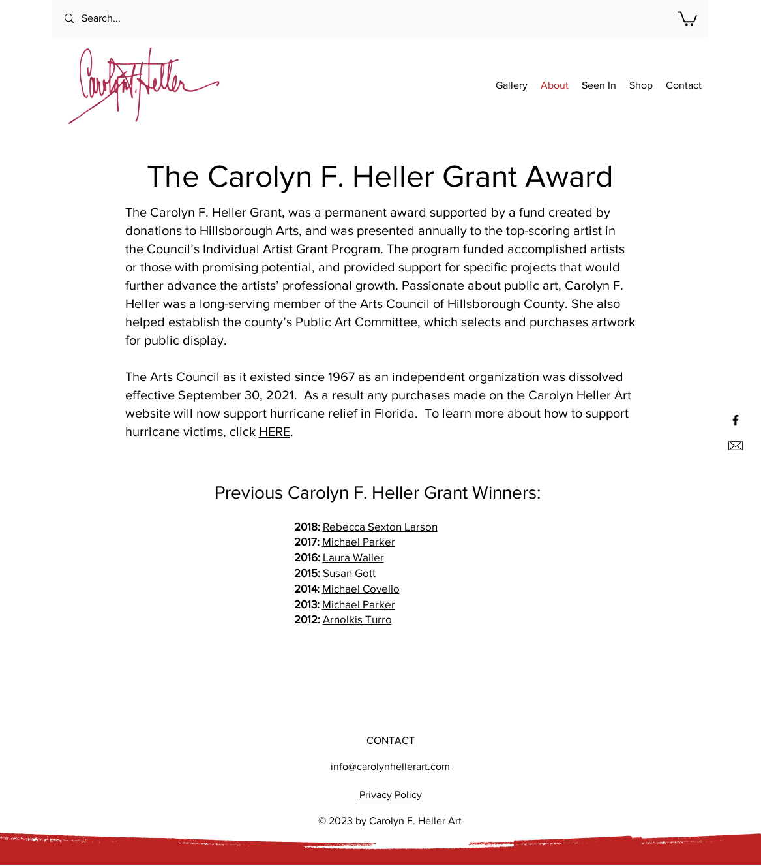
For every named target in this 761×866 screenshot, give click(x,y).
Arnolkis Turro (357, 619)
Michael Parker (358, 541)
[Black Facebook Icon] (735, 420)
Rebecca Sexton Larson (380, 526)
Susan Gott (349, 572)
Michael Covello (361, 588)
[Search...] (117, 18)
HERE (274, 431)
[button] (687, 18)
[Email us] (735, 446)
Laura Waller (353, 557)
